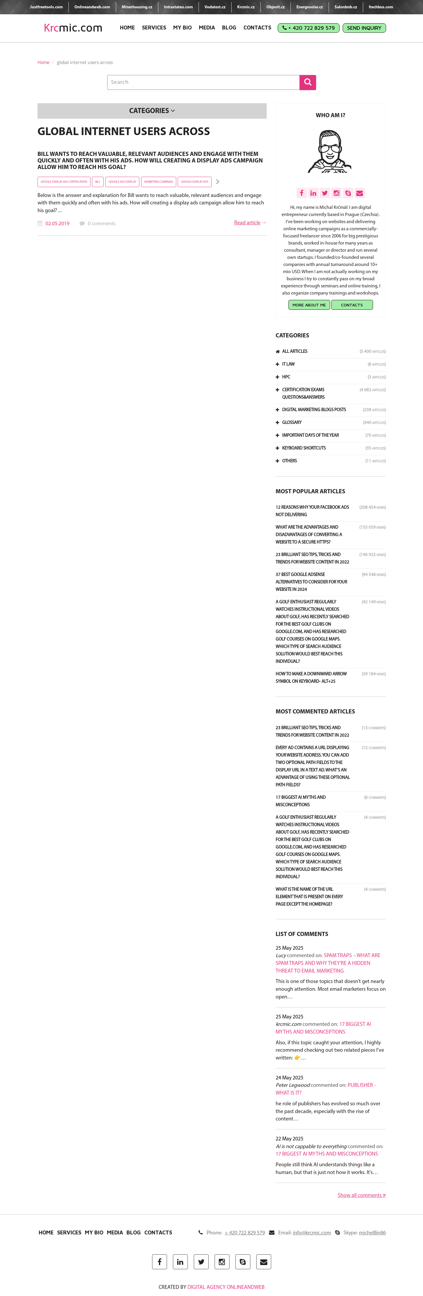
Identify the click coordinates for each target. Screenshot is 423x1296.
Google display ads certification (64, 182)
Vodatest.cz (215, 7)
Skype (360, 1233)
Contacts (257, 27)
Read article (247, 223)
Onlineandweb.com (92, 7)
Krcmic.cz (246, 7)
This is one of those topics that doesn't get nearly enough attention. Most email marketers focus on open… (331, 989)
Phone (232, 1233)
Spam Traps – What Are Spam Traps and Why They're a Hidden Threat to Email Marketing (328, 963)
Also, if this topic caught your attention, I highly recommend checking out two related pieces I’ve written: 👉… (330, 1050)
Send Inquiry (364, 28)
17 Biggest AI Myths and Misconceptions (327, 1154)
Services (154, 27)
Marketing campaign (158, 182)
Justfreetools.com (46, 7)
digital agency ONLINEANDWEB (226, 1287)
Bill (97, 182)
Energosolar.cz (309, 7)
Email (300, 1233)
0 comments (101, 224)
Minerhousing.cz (137, 7)
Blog (229, 27)
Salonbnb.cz (346, 7)
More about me (309, 304)
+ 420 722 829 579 (308, 28)
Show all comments (362, 1195)
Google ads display (122, 182)
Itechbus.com (381, 7)
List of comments (302, 934)
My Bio (182, 27)
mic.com (73, 28)
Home (127, 27)
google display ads (194, 182)
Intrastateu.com (178, 7)
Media (207, 27)
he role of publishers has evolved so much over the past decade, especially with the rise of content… (328, 1111)
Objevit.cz (275, 7)
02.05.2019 (57, 224)
